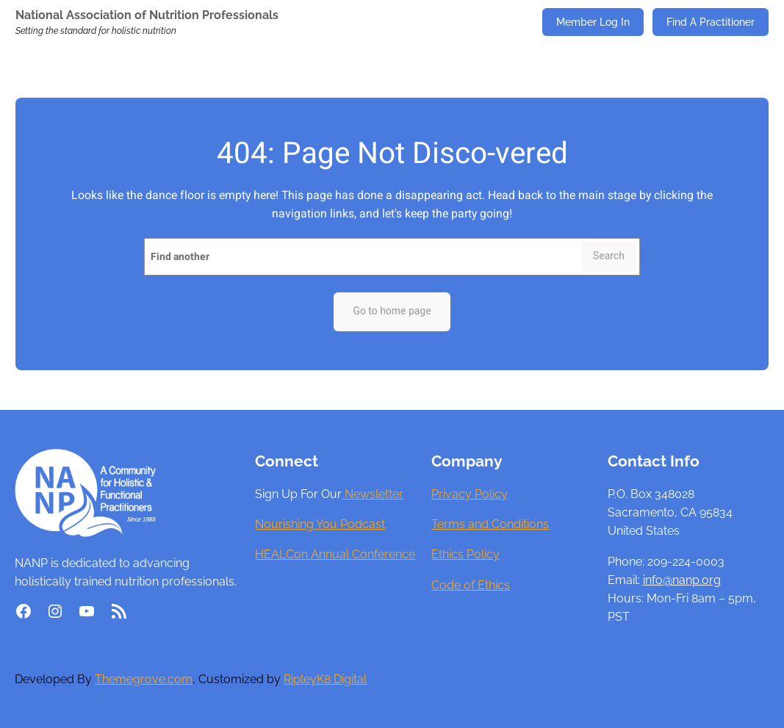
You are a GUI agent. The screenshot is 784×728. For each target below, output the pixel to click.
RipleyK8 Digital (325, 679)
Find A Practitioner (710, 22)
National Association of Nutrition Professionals (146, 15)
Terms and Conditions (490, 524)
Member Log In (593, 22)
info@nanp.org (682, 580)
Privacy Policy (469, 494)
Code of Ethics (470, 585)
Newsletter (372, 494)
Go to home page (392, 311)
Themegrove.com (144, 679)
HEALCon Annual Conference (335, 554)
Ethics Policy (465, 554)
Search (609, 256)
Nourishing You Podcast (320, 524)
